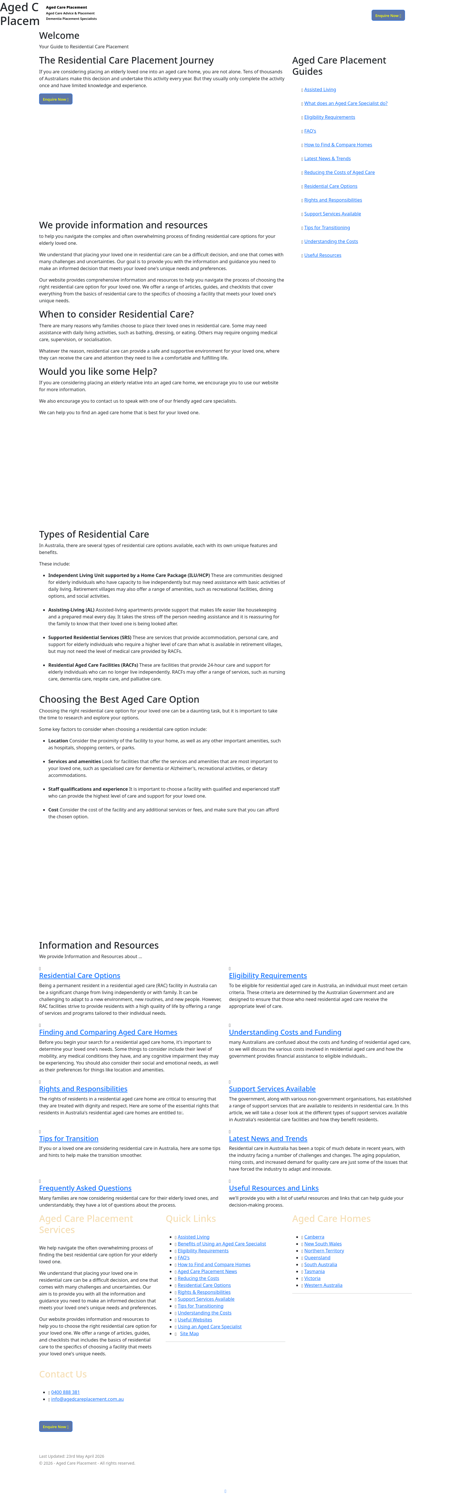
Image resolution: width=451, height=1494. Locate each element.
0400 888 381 (355, 15)
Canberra (314, 1237)
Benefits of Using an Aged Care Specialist (222, 1244)
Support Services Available (332, 214)
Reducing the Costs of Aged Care (339, 172)
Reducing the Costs (198, 1278)
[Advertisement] (162, 165)
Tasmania (314, 1271)
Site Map (189, 1333)
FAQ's (310, 131)
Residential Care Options (331, 186)
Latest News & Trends (327, 158)
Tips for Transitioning (327, 227)
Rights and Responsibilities (333, 200)
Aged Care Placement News (207, 1271)
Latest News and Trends (268, 1138)
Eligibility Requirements (329, 117)
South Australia (320, 1264)
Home (249, 15)
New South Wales (323, 1244)
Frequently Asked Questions (85, 1188)
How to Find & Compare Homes (338, 145)
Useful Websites (195, 1320)
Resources (325, 15)
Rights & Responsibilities (204, 1292)
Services (269, 15)
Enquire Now (388, 15)
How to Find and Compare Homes (214, 1264)
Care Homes (296, 15)
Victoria (312, 1278)
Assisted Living (320, 89)
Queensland (317, 1257)
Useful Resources (322, 255)
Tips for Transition (69, 1138)
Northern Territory (324, 1250)
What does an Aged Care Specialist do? (345, 103)
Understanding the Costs (331, 241)
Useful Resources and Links (274, 1188)
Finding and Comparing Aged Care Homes (108, 1032)
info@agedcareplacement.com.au (87, 1399)
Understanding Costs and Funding (285, 1032)
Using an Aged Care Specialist (210, 1326)
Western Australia (323, 1285)
